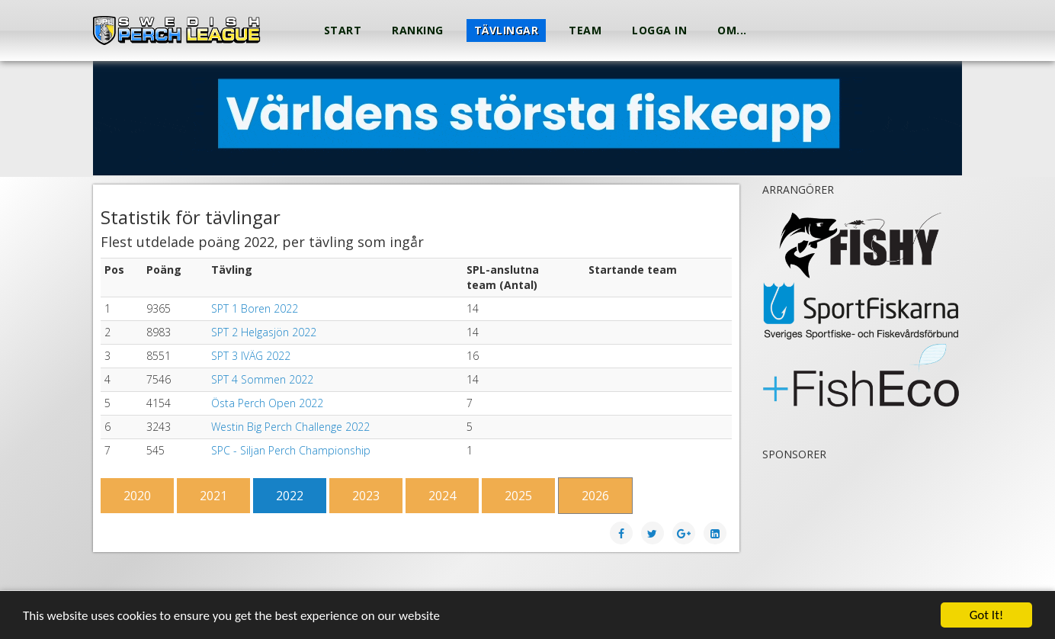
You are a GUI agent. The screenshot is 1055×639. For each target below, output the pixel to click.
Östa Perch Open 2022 (267, 403)
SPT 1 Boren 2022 (254, 308)
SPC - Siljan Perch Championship (290, 450)
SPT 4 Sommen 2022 (262, 379)
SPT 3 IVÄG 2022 (250, 355)
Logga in (659, 30)
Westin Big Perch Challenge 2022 (290, 426)
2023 (366, 495)
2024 (442, 495)
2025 (518, 495)
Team (585, 30)
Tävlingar (506, 30)
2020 (137, 495)
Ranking (418, 30)
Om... (732, 30)
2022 (289, 495)
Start (343, 30)
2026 (595, 495)
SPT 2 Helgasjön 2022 (263, 332)
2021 (213, 495)
